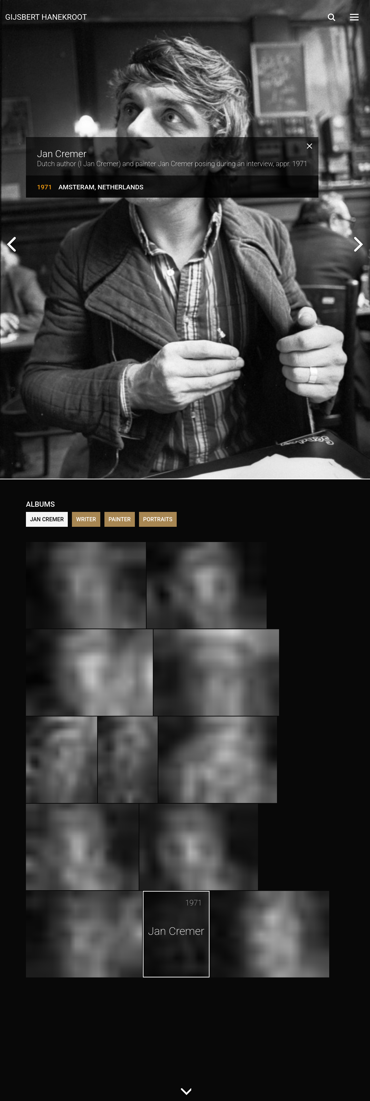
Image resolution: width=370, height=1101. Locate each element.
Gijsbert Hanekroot (46, 16)
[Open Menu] (354, 17)
